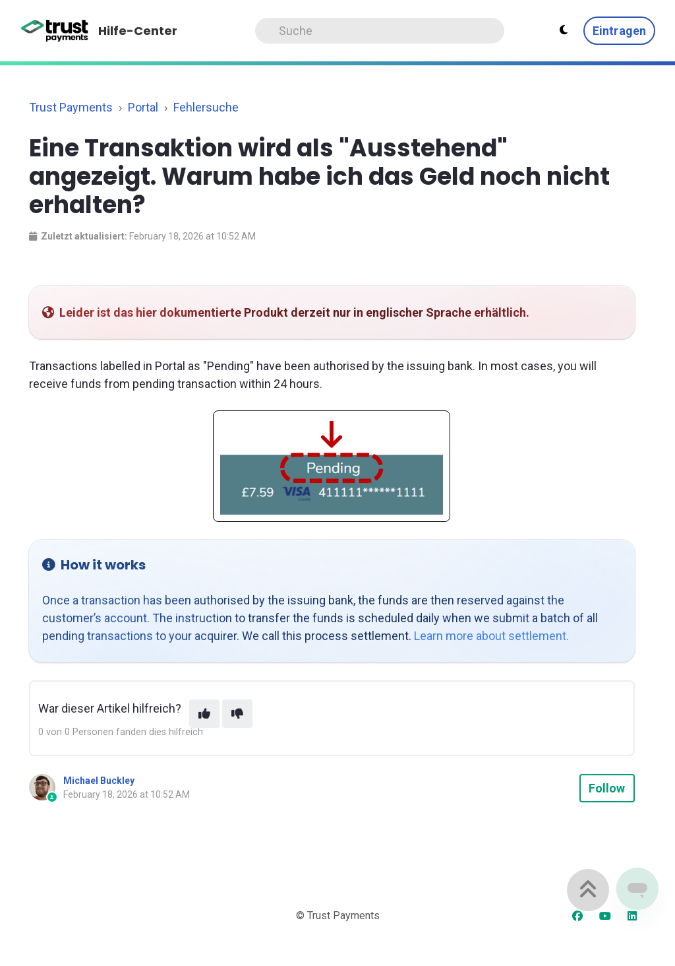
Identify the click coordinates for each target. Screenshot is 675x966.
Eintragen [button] (619, 31)
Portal (143, 107)
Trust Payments (71, 107)
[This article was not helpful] (237, 713)
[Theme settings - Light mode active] (563, 30)
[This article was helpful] (204, 713)
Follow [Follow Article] (607, 788)
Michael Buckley (98, 780)
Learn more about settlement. (491, 636)
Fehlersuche (206, 107)
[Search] (379, 31)
